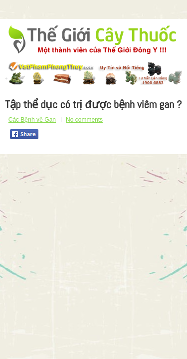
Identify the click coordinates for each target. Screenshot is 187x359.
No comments (84, 119)
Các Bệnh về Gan (32, 119)
